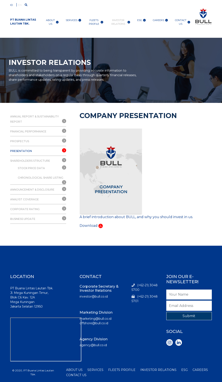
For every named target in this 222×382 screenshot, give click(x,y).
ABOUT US (74, 370)
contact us (182, 22)
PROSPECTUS (19, 141)
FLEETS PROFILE (121, 370)
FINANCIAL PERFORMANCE (28, 131)
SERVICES (95, 370)
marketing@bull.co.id (95, 319)
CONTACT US (76, 375)
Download (89, 226)
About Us (52, 22)
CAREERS (200, 370)
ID (11, 5)
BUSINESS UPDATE (22, 219)
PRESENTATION (21, 151)
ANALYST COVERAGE (24, 199)
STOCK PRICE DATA (31, 168)
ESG (141, 20)
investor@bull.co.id (94, 296)
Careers (160, 20)
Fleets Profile (96, 22)
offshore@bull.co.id (94, 323)
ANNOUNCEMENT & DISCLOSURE (32, 189)
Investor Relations (120, 22)
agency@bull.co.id (93, 345)
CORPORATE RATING (25, 209)
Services (73, 20)
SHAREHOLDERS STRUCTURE (30, 160)
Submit (189, 316)
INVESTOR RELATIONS (158, 370)
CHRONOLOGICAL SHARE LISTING (40, 177)
